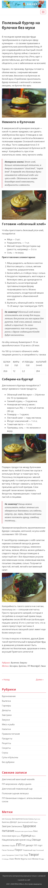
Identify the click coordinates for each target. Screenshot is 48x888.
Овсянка (5, 845)
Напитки (6, 729)
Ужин (43, 666)
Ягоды (41, 859)
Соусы (5, 752)
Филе (17, 858)
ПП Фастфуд (33, 666)
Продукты (7, 738)
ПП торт (38, 845)
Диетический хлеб (25, 822)
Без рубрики (8, 762)
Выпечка (15, 662)
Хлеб (30, 859)
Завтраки (7, 715)
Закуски (23, 662)
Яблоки (35, 859)
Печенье (10, 850)
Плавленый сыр (29, 850)
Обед (28, 840)
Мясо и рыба (8, 724)
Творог (34, 854)
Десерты (6, 710)
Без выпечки (17, 819)
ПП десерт (28, 845)
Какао (30, 831)
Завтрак (6, 826)
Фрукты (24, 859)
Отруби (12, 846)
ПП (18, 844)
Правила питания (11, 733)
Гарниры (6, 705)
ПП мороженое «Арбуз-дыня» (16, 784)
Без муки (14, 666)
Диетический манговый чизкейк (18, 779)
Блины (31, 819)
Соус (21, 855)
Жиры (35, 822)
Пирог (18, 850)
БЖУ (3, 819)
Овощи (36, 839)
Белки (25, 819)
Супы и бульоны (10, 757)
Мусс (33, 836)
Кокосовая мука (9, 836)
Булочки (22, 666)
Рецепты (6, 743)
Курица (26, 835)
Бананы (8, 819)
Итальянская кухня (21, 831)
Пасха (4, 850)
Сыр (26, 855)
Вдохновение (9, 696)
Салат (16, 855)
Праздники (10, 855)
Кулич (19, 836)
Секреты (6, 748)
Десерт (13, 822)
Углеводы (5, 859)
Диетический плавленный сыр (17, 788)
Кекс (35, 831)
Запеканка (16, 826)
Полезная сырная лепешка (15, 793)
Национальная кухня (14, 839)
